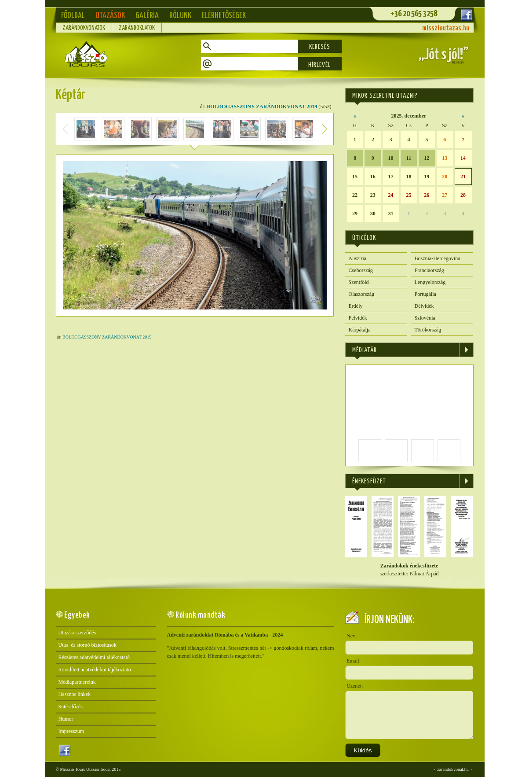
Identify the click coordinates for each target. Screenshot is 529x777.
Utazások (110, 15)
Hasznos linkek (74, 694)
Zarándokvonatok (83, 28)
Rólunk (180, 15)
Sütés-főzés (70, 706)
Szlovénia (425, 318)
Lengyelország (430, 282)
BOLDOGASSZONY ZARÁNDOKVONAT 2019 (262, 106)
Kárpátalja (360, 330)
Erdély (356, 306)
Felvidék (358, 318)
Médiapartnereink (77, 682)
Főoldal (73, 15)
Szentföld (359, 282)
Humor (65, 719)
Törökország (428, 330)
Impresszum (71, 731)
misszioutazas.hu (445, 28)
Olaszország (362, 294)
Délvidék (424, 306)
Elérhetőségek (224, 15)
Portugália (425, 294)
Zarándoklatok (137, 28)
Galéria (147, 15)
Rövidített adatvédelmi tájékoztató (94, 670)
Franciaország (429, 270)
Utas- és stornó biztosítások (87, 645)
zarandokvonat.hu (452, 769)
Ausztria (358, 258)
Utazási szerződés (77, 633)
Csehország (361, 270)
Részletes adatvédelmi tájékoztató (94, 657)
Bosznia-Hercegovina (437, 258)
